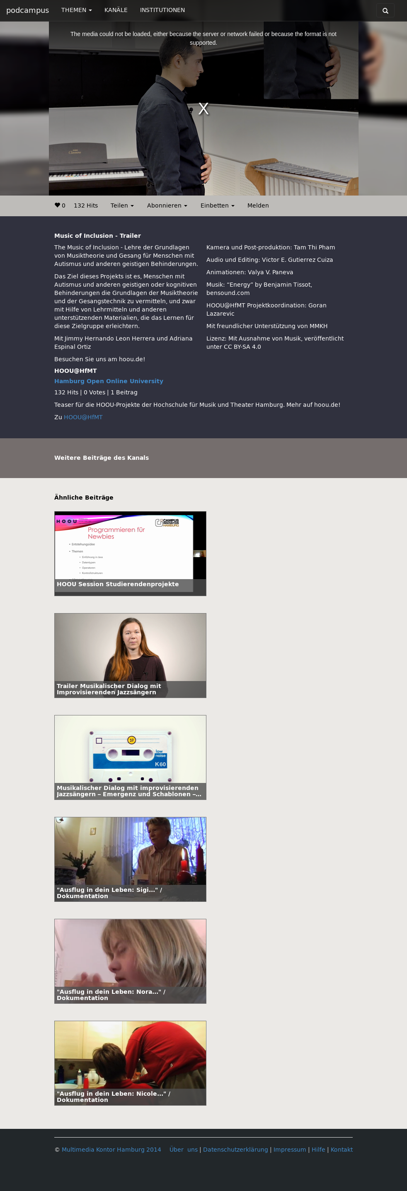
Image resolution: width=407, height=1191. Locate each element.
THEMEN (76, 10)
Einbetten (218, 205)
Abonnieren (167, 205)
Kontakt (342, 1149)
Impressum (290, 1149)
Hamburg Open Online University (108, 381)
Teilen (122, 205)
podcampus (27, 10)
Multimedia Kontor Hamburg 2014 (111, 1149)
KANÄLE (116, 10)
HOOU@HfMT (83, 417)
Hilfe (318, 1149)
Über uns (184, 1149)
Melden (258, 205)
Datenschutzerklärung (235, 1149)
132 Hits (86, 205)
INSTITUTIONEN (162, 10)
